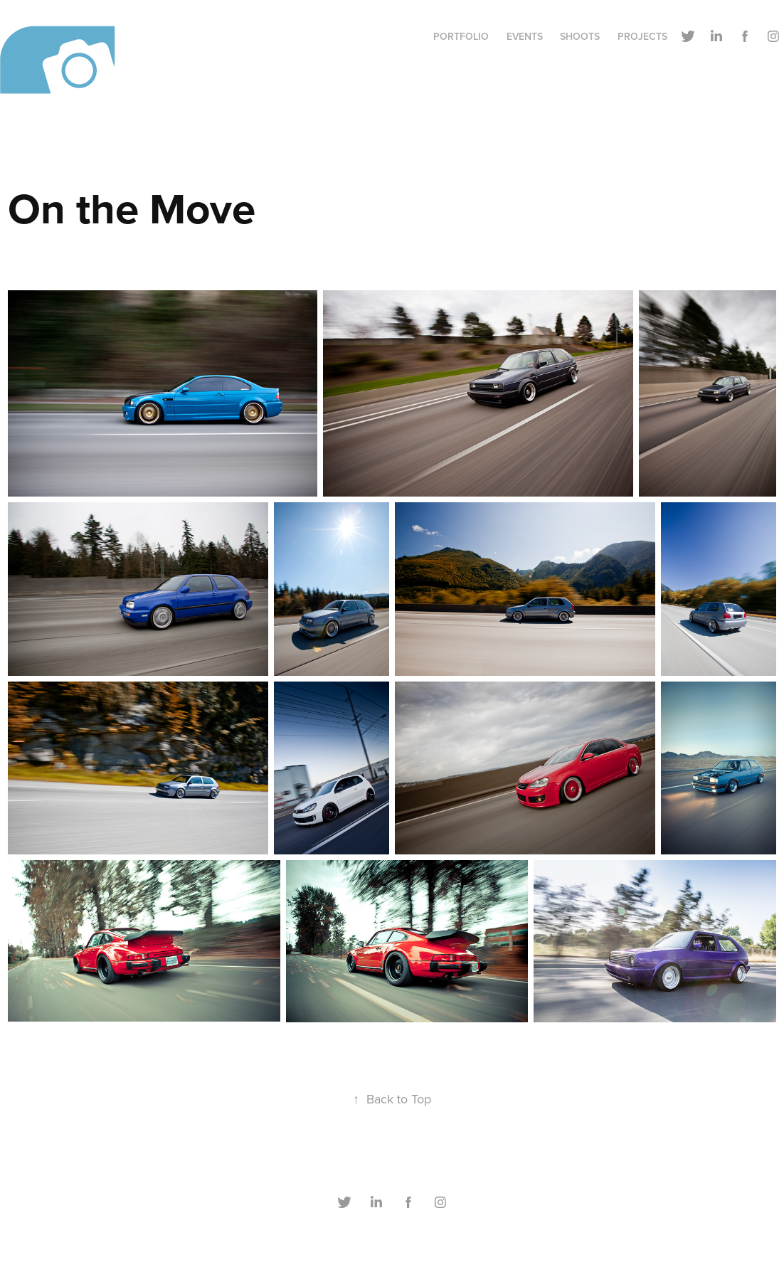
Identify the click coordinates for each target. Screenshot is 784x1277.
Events (525, 36)
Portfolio (461, 36)
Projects (642, 36)
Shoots (580, 36)
